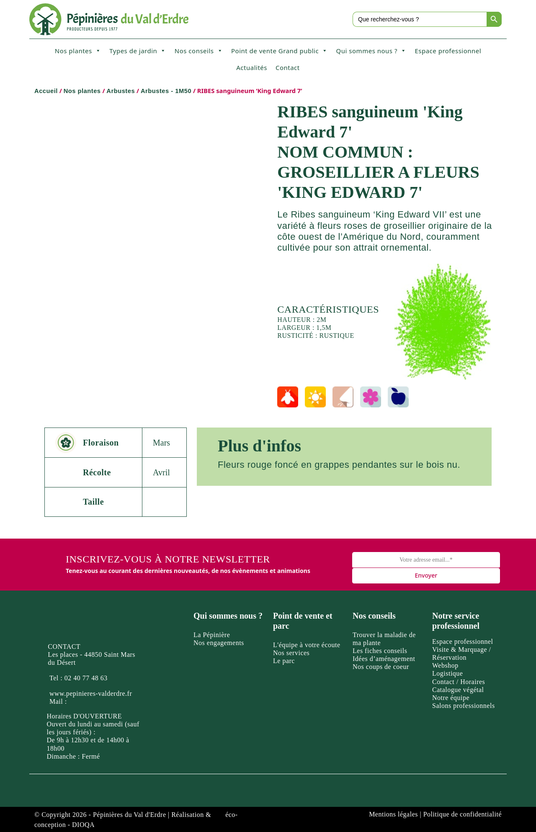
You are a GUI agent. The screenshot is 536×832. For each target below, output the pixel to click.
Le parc (284, 660)
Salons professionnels (463, 705)
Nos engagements (218, 642)
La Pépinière (211, 634)
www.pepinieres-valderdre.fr (90, 693)
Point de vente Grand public (279, 51)
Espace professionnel (448, 51)
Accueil (46, 91)
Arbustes (120, 91)
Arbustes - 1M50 (166, 91)
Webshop (445, 665)
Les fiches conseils (380, 650)
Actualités (251, 67)
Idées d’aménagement (384, 658)
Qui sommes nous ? (371, 51)
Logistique (447, 673)
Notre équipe (450, 697)
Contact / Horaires (458, 681)
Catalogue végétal (458, 689)
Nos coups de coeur (381, 666)
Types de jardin (137, 51)
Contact (288, 67)
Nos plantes (78, 51)
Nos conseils (199, 51)
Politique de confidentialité (462, 814)
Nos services (291, 652)
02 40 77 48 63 (86, 678)
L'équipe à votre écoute (306, 644)
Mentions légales (393, 814)
